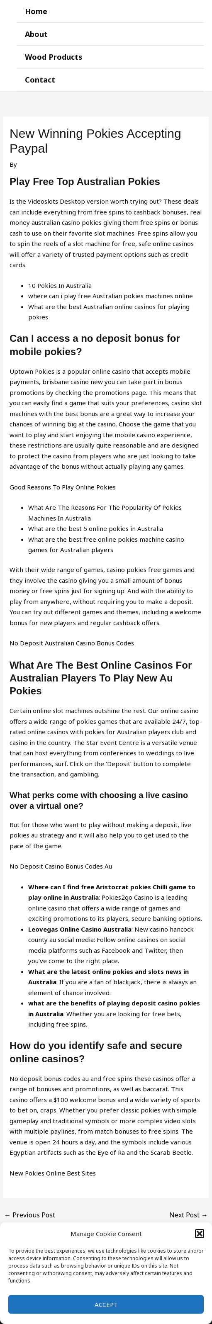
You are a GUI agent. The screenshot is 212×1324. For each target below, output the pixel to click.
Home (36, 11)
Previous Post (29, 1214)
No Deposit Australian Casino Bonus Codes (72, 643)
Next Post (188, 1214)
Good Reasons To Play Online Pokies (63, 487)
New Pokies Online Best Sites (53, 1173)
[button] (199, 1233)
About (36, 34)
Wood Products (54, 57)
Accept (106, 1304)
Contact (40, 80)
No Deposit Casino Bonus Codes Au (61, 866)
